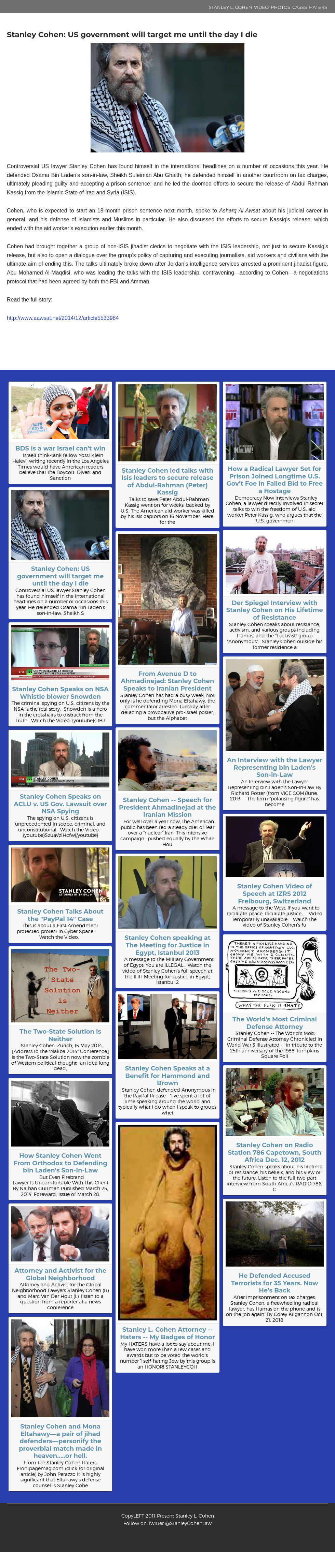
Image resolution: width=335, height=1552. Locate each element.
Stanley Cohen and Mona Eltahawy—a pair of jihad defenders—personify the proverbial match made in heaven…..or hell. (60, 1441)
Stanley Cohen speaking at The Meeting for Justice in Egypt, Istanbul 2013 (167, 945)
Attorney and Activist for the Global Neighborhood (60, 1274)
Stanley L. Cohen (230, 7)
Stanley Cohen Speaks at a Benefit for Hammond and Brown (167, 1076)
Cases (299, 7)
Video (261, 7)
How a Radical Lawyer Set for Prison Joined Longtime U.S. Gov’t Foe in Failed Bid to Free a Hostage (275, 480)
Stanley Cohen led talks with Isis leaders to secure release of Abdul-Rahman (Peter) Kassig (167, 482)
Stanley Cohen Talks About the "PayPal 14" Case (60, 915)
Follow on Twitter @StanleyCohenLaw (167, 1523)
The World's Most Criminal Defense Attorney (274, 1023)
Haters (318, 7)
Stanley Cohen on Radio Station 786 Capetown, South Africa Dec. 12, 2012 (274, 1152)
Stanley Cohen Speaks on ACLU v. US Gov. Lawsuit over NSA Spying (60, 804)
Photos (280, 7)
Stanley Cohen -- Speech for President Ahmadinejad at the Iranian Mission (167, 807)
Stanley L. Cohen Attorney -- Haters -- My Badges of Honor (167, 1333)
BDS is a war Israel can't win (60, 448)
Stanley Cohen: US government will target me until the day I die (60, 576)
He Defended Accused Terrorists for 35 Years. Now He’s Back (274, 1283)
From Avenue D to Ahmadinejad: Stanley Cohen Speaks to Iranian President (167, 681)
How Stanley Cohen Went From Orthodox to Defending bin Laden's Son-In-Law (60, 1163)
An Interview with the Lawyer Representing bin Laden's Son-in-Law (274, 767)
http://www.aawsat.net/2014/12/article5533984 (63, 318)
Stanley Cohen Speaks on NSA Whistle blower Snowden (60, 692)
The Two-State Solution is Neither (60, 1035)
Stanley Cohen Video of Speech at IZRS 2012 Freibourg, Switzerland (274, 894)
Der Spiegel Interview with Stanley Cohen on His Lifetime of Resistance (274, 610)
